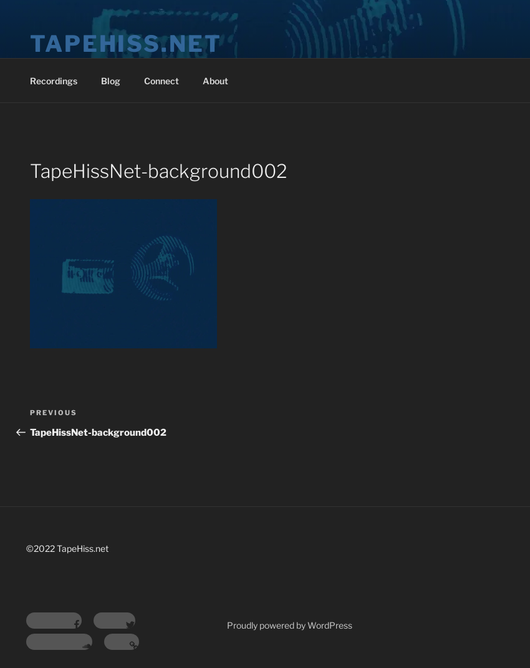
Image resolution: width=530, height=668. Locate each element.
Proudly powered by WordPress (289, 625)
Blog (110, 81)
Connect (161, 81)
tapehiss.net (126, 43)
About (215, 81)
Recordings (53, 81)
